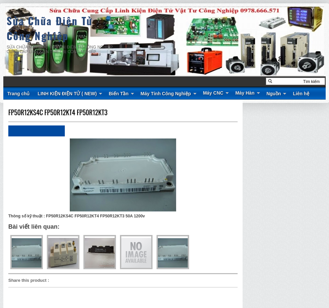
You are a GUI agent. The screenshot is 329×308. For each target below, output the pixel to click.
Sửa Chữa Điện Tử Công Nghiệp (50, 28)
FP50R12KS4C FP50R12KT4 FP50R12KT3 (57, 112)
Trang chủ (18, 93)
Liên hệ (301, 93)
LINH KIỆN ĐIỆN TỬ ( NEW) (67, 93)
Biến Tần (119, 93)
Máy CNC (213, 93)
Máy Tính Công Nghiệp (166, 93)
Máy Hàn (245, 93)
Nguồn (274, 93)
